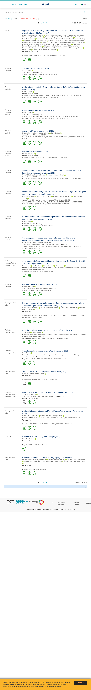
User (77, 4)
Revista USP (30, 72)
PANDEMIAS (65, 137)
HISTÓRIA (38, 95)
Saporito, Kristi (43, 48)
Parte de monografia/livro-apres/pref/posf (10, 263)
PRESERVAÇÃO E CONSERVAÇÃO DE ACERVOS (36, 97)
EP (30, 52)
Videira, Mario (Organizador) (30, 415)
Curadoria (8, 436)
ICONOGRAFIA (49, 359)
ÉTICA (45, 202)
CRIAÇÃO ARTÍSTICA (59, 202)
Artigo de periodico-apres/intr (8, 112)
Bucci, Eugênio (55, 133)
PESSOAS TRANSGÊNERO (35, 317)
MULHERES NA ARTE (34, 338)
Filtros (7, 19)
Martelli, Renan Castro (51, 35)
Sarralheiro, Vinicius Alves (43, 196)
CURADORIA (41, 204)
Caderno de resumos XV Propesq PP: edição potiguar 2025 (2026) (47, 458)
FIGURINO (31, 271)
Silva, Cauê (35, 48)
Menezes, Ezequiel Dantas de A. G (49, 44)
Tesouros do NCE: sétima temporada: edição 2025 (41, 396)
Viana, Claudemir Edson (29, 394)
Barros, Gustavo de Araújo (71, 40)
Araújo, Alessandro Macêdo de (60, 39)
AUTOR (50, 202)
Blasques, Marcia (27, 133)
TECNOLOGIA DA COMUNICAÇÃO (71, 179)
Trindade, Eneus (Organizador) (76, 459)
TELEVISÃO (31, 95)
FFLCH (33, 52)
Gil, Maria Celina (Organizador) (49, 307)
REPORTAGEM (54, 97)
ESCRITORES (47, 290)
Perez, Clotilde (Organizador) (56, 459)
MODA (41, 271)
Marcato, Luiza (59, 266)
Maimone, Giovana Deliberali (56, 175)
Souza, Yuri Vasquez (51, 37)
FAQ (53, 503)
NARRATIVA (51, 157)
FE (69, 200)
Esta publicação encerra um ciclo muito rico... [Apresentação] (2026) (48, 392)
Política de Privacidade (61, 503)
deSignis (29, 223)
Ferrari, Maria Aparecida (29, 242)
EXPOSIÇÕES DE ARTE (40, 445)
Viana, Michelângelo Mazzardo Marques (33, 175)
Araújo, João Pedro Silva (50, 42)
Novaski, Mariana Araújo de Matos (32, 46)
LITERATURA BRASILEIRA (35, 290)
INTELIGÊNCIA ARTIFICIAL (35, 202)
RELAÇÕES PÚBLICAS (34, 248)
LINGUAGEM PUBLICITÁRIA (36, 225)
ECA (38, 52)
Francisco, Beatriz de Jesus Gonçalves (35, 40)
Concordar (80, 683)
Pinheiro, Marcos (52, 49)
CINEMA (43, 116)
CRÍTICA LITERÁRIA (61, 157)
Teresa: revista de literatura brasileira (37, 288)
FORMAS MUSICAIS (39, 424)
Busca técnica (77, 503)
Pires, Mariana (48, 46)
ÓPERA (43, 359)
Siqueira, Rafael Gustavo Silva (34, 37)
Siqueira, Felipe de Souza (56, 40)
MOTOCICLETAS (60, 55)
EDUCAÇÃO (53, 379)
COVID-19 (72, 137)
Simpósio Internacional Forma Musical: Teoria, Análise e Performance (57, 418)
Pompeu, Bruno (26, 221)
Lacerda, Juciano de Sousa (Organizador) (34, 459)
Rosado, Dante (26, 44)
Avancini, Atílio (26, 70)
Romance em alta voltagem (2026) (35, 152)
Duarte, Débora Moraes (39, 49)
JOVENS (50, 246)
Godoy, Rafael (57, 46)
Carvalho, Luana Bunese (64, 42)
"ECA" (16, 19)
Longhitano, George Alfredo (74, 48)
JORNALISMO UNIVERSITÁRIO (36, 137)
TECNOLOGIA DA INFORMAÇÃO (52, 179)
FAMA (29, 315)
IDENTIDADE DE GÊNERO (70, 315)
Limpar (85, 18)
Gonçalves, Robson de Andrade (62, 196)
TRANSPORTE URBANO (34, 55)
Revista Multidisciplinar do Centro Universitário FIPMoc (43, 200)
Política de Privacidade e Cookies (50, 687)
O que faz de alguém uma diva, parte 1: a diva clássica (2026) (45, 351)
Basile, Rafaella (74, 46)
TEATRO (36, 271)
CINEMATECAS (77, 95)
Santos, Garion (26, 49)
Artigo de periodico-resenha (8, 154)
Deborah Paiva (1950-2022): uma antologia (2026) (41, 437)
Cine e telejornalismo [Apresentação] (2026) (38, 110)
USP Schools (23, 4)
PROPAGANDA (48, 225)
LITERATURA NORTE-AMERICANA (37, 157)
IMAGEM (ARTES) (77, 202)
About (14, 4)
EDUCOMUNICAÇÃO (33, 379)
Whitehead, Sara (52, 48)
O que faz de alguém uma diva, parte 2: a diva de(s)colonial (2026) (47, 330)
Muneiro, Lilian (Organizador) (32, 461)
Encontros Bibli (31, 177)
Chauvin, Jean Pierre (28, 154)
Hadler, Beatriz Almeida (65, 35)
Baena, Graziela (48, 266)
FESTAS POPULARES (50, 74)
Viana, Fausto (26, 266)
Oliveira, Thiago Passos (43, 39)
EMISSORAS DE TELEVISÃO (64, 95)
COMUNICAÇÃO (32, 246)
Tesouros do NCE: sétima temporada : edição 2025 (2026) (44, 371)
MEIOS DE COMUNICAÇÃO (30, 204)
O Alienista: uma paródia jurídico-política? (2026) (40, 284)
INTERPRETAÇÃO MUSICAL (64, 424)
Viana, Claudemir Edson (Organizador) (33, 373)
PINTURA (30, 445)
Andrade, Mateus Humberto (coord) (32, 35)
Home (7, 4)
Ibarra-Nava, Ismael (65, 44)
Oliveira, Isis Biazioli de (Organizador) (51, 415)
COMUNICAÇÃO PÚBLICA (53, 137)
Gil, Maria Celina (37, 266)
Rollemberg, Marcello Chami (41, 133)
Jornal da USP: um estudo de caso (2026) (38, 131)
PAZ (39, 246)
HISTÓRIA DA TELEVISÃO (48, 95)
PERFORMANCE (48, 271)
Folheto (7, 30)
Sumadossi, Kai (26, 48)
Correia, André (66, 46)
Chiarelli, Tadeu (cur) (28, 439)
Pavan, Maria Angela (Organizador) (52, 461)
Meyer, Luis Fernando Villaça (77, 39)
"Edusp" (33, 19)
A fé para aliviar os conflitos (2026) (35, 68)
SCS (41, 135)
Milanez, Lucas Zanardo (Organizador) (75, 461)
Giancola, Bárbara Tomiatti (44, 242)
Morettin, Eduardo (27, 91)
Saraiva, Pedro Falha (78, 42)
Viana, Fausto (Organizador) (30, 307)
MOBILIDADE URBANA (48, 55)
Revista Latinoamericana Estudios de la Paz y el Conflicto (43, 244)
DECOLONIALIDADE (46, 338)
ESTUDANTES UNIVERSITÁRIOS (62, 246)
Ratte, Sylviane (62, 48)
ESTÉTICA (68, 202)
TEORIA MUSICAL (50, 424)
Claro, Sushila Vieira (28, 196)
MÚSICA (30, 424)
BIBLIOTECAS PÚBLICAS (35, 179)
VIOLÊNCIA (44, 246)
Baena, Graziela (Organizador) (69, 307)
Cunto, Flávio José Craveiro (65, 37)
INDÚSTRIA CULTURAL (60, 359)
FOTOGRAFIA (32, 74)
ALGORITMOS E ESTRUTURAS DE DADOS (58, 204)
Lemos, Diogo (35, 44)
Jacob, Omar (77, 44)
